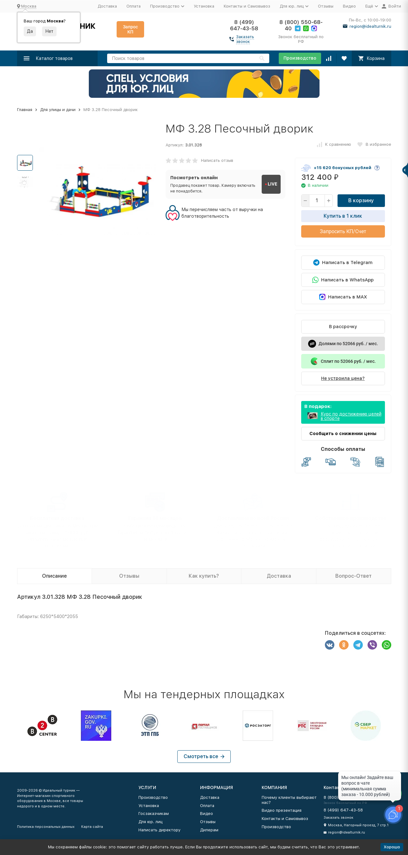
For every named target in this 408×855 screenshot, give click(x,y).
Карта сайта (92, 827)
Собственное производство (351, 518)
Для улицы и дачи (58, 109)
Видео (349, 6)
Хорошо (392, 847)
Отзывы (325, 6)
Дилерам (209, 830)
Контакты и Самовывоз (247, 6)
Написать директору (159, 830)
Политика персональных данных (46, 827)
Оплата (133, 6)
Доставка (107, 6)
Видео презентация (281, 810)
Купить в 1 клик (343, 216)
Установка (204, 6)
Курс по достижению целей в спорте (351, 416)
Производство (299, 58)
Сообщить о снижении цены (342, 433)
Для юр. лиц (150, 821)
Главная (24, 109)
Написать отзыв (217, 160)
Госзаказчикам (153, 813)
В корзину (361, 200)
